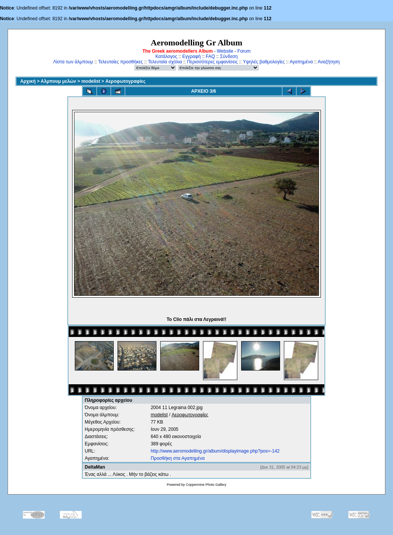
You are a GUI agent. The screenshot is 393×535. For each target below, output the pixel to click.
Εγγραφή (191, 56)
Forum (244, 51)
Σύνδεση (229, 56)
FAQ (210, 56)
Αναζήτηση (329, 61)
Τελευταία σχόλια (165, 61)
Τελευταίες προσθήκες (120, 61)
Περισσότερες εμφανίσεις (212, 61)
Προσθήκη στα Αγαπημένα (178, 458)
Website (225, 51)
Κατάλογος (166, 56)
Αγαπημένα (301, 61)
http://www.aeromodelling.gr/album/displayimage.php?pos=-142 (215, 451)
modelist (90, 81)
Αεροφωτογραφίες (125, 81)
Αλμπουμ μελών (58, 81)
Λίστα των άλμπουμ (73, 61)
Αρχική (27, 81)
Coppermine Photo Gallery (206, 485)
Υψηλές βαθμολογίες (264, 61)
